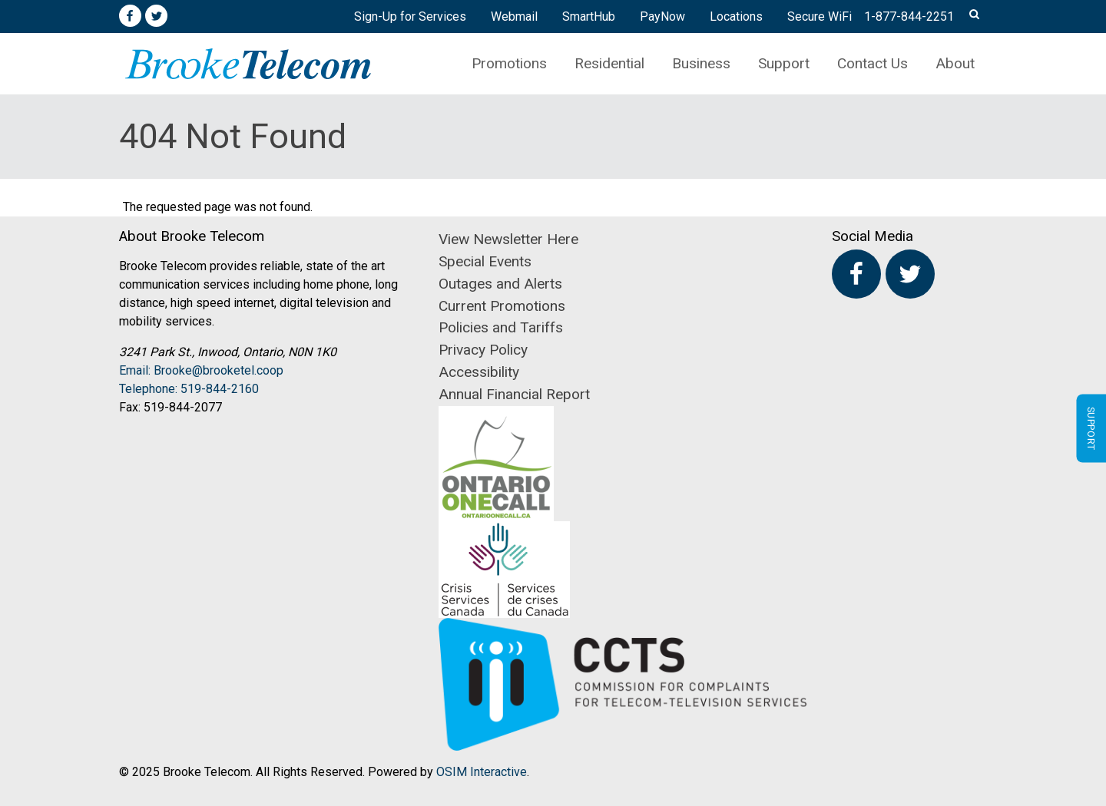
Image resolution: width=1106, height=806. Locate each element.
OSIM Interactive (481, 772)
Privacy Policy (483, 349)
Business (701, 63)
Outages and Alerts (500, 283)
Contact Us (872, 63)
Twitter (157, 16)
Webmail (514, 16)
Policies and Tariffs (501, 327)
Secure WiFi (819, 16)
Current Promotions (502, 306)
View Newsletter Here (508, 239)
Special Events (485, 261)
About (955, 63)
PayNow (662, 16)
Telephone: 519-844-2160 (189, 389)
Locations (736, 16)
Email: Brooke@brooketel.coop (201, 370)
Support (784, 63)
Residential (609, 63)
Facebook (130, 16)
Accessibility (479, 372)
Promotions (509, 63)
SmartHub (588, 16)
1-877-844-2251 (909, 16)
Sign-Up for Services (410, 16)
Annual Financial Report (514, 394)
